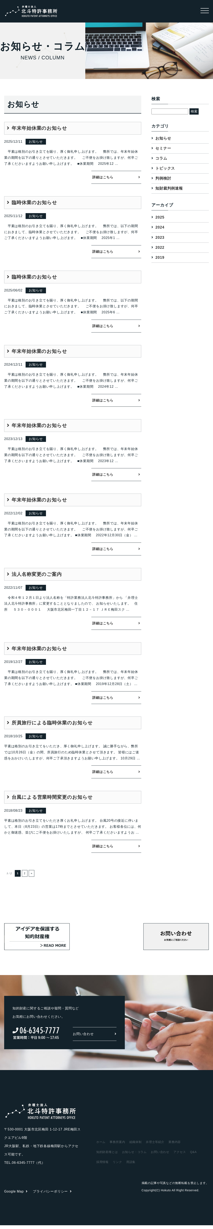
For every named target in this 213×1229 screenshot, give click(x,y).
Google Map (16, 1195)
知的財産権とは (107, 1155)
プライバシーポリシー (52, 1195)
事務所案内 (117, 1145)
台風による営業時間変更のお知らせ (52, 800)
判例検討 (163, 178)
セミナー (163, 148)
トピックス (165, 168)
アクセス (179, 1155)
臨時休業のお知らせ (34, 203)
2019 (159, 258)
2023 (159, 238)
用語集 (130, 1165)
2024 (159, 228)
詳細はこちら (102, 177)
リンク (117, 1165)
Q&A (193, 1155)
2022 (159, 248)
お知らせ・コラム (134, 1155)
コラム (161, 158)
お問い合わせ (94, 1037)
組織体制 (135, 1145)
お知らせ (163, 138)
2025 (159, 217)
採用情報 (102, 1165)
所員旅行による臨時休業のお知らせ (52, 726)
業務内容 (174, 1145)
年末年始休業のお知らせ (39, 128)
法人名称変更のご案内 (37, 576)
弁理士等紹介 (155, 1145)
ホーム (100, 1145)
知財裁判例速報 (169, 188)
